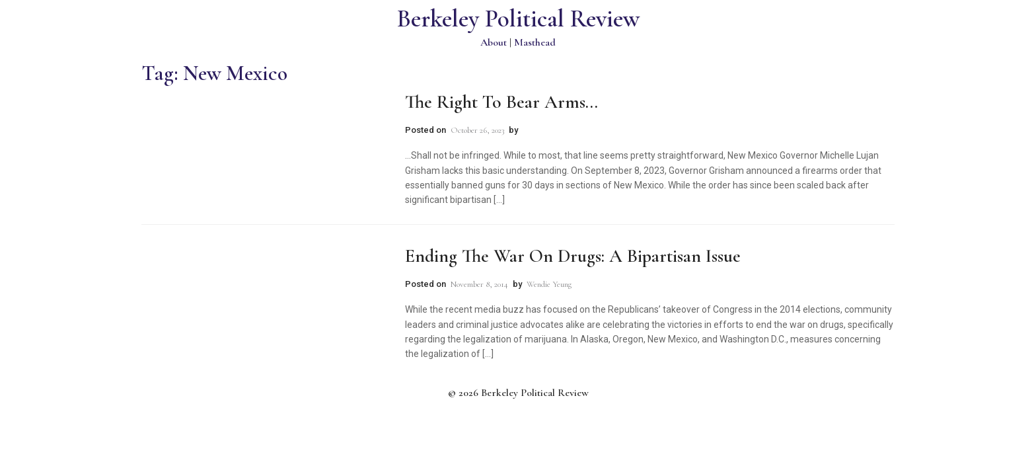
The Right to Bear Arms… (501, 102)
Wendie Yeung (549, 284)
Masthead (535, 42)
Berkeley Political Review (518, 19)
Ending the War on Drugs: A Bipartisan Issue (573, 256)
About (493, 42)
